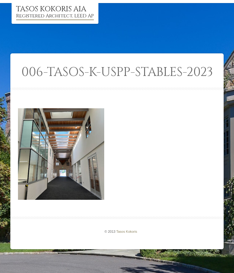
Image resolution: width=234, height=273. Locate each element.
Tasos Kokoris (126, 231)
